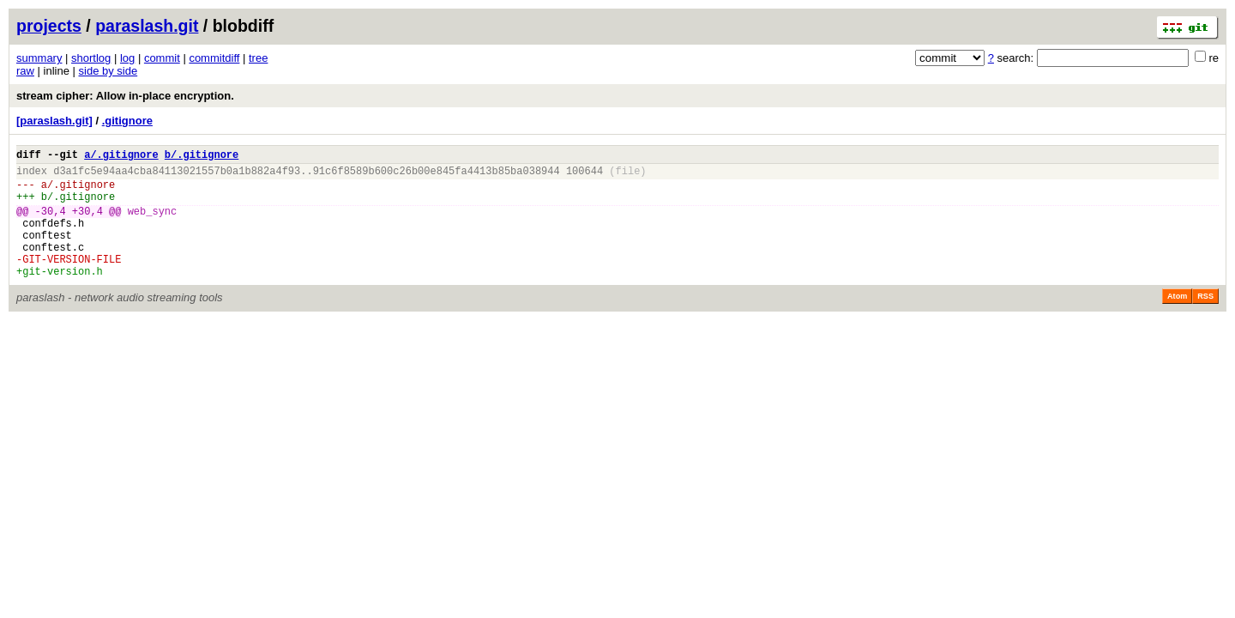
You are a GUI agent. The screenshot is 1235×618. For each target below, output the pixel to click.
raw (25, 70)
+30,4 (87, 223)
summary (39, 58)
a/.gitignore (121, 156)
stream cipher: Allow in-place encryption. (125, 95)
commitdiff (214, 58)
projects (48, 25)
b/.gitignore (201, 156)
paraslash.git (146, 25)
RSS (1205, 322)
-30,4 (50, 223)
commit (162, 58)
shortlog (91, 58)
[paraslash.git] (54, 120)
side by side (108, 70)
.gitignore (127, 120)
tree (258, 58)
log (127, 58)
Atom (1177, 322)
